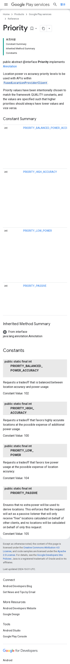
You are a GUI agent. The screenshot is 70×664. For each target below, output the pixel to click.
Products (19, 14)
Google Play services (40, 14)
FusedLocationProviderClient (25, 83)
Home (6, 14)
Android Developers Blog (17, 586)
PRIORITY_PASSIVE (34, 285)
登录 (63, 4)
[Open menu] (6, 4)
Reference (13, 18)
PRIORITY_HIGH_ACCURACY (40, 171)
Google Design (11, 614)
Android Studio (12, 630)
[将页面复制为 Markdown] (43, 28)
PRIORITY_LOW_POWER (37, 230)
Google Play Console (15, 636)
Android (7, 660)
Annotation (10, 66)
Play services (30, 4)
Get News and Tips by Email (19, 592)
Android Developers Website (19, 608)
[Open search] (55, 4)
